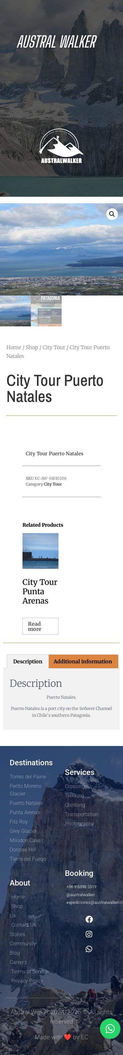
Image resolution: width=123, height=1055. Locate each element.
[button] (112, 214)
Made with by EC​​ (62, 1037)
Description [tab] (27, 661)
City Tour (54, 347)
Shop (32, 347)
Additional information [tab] (83, 661)
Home (13, 347)
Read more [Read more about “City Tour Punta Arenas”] (34, 626)
